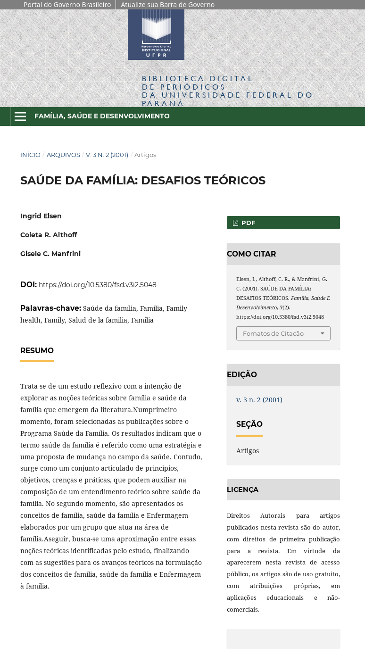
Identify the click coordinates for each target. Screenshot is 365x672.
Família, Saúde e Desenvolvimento (102, 116)
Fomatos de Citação (273, 333)
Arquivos (63, 154)
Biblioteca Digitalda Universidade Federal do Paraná (228, 90)
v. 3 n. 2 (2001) (107, 154)
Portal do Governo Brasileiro (67, 4)
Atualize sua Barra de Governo (168, 4)
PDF (247, 222)
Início (30, 154)
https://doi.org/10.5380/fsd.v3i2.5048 (98, 285)
